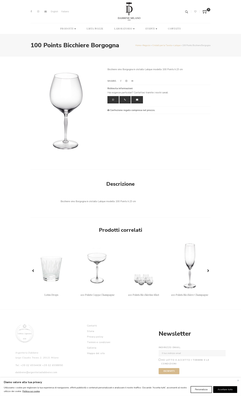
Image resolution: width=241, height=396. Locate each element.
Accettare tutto (225, 389)
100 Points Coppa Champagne (97, 294)
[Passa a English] (54, 12)
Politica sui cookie (31, 391)
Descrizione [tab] (120, 184)
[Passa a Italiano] (65, 12)
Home (138, 45)
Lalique (177, 45)
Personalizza (201, 389)
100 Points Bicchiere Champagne (189, 294)
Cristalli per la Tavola (162, 45)
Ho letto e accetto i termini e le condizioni (185, 362)
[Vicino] (238, 380)
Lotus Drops (51, 294)
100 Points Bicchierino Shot (143, 294)
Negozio (146, 45)
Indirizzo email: (170, 347)
